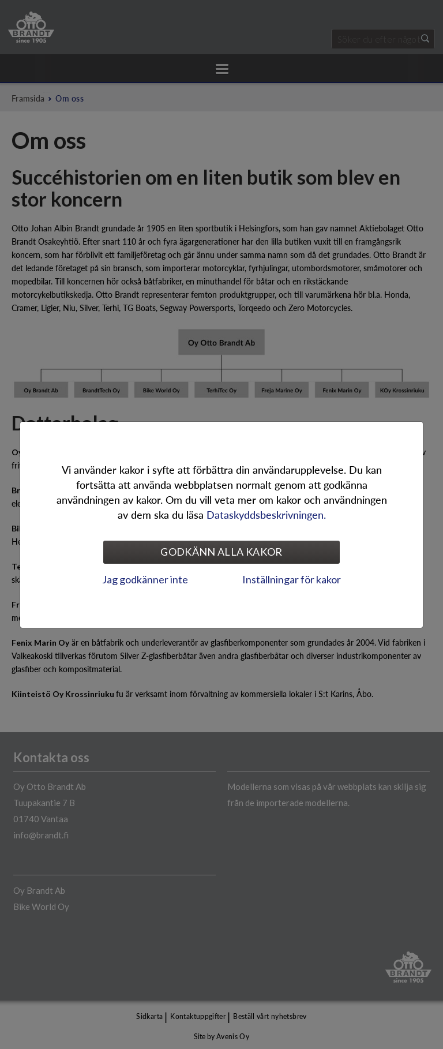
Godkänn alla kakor (221, 551)
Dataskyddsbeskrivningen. (266, 514)
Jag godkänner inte (145, 579)
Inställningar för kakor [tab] (291, 579)
